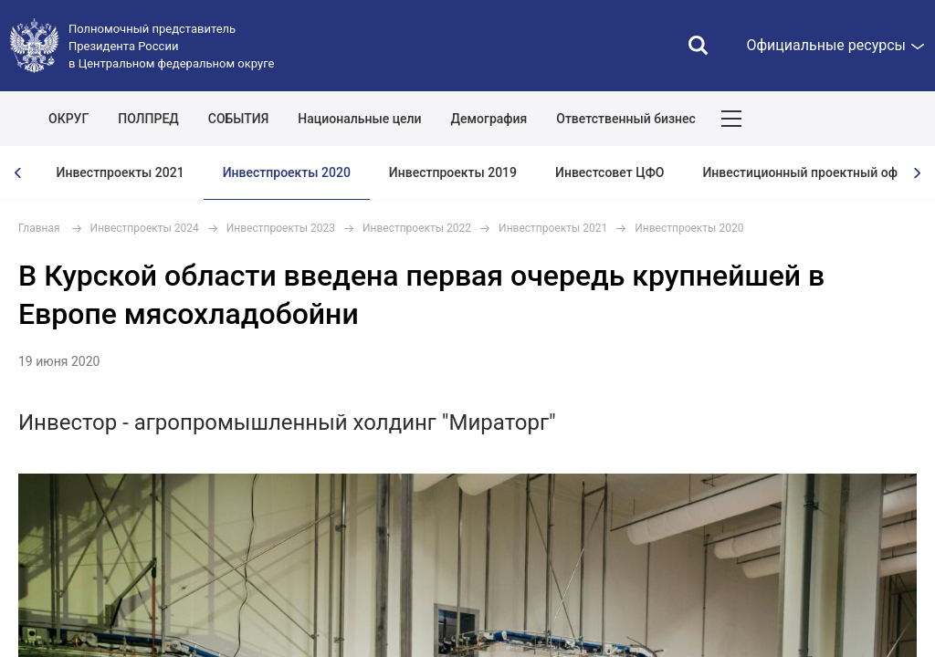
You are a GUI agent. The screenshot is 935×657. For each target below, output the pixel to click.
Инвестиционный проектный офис (806, 172)
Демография (489, 118)
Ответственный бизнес (626, 118)
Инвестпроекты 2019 (453, 172)
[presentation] (18, 173)
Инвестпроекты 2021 (120, 172)
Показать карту (866, 118)
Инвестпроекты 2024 (144, 228)
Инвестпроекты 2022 (416, 228)
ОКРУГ (68, 118)
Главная (39, 228)
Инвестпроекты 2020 (287, 172)
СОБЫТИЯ (238, 118)
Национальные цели (359, 118)
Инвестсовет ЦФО (609, 172)
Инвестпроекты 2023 (280, 228)
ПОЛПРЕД (148, 118)
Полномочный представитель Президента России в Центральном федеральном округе (171, 46)
